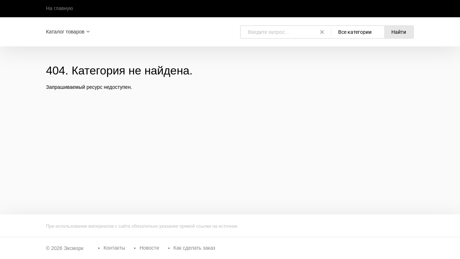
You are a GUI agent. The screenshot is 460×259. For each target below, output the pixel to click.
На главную (59, 8)
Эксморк (73, 248)
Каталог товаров (65, 32)
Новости (149, 248)
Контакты (114, 248)
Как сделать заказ (194, 248)
